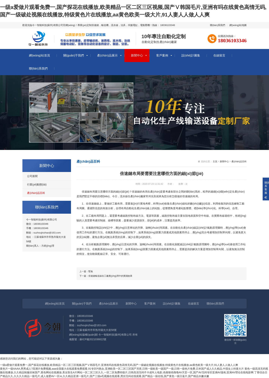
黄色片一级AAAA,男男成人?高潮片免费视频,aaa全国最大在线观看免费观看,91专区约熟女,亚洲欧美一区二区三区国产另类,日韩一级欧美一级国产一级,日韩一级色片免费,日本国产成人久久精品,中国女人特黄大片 (122, 368)
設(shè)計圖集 (190, 55)
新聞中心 (137, 55)
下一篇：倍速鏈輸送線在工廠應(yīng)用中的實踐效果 (105, 276)
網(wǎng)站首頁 (39, 55)
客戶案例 (162, 55)
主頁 (215, 161)
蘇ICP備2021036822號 (93, 339)
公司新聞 (32, 176)
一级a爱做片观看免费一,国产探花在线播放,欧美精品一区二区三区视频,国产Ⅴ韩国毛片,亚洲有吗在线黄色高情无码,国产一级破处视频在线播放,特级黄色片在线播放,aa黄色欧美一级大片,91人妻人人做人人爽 (119, 364)
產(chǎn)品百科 (36, 192)
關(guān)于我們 (73, 55)
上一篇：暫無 (86, 271)
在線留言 (219, 55)
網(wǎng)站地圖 (238, 25)
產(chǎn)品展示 (107, 55)
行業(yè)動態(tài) (37, 184)
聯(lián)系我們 (217, 25)
